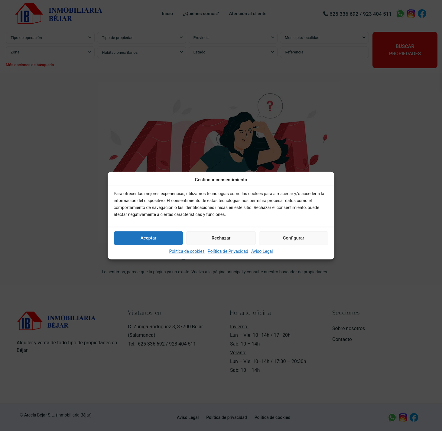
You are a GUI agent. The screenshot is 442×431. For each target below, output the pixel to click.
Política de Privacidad (228, 251)
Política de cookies (187, 251)
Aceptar (149, 238)
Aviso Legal (262, 251)
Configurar (293, 238)
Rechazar (221, 238)
